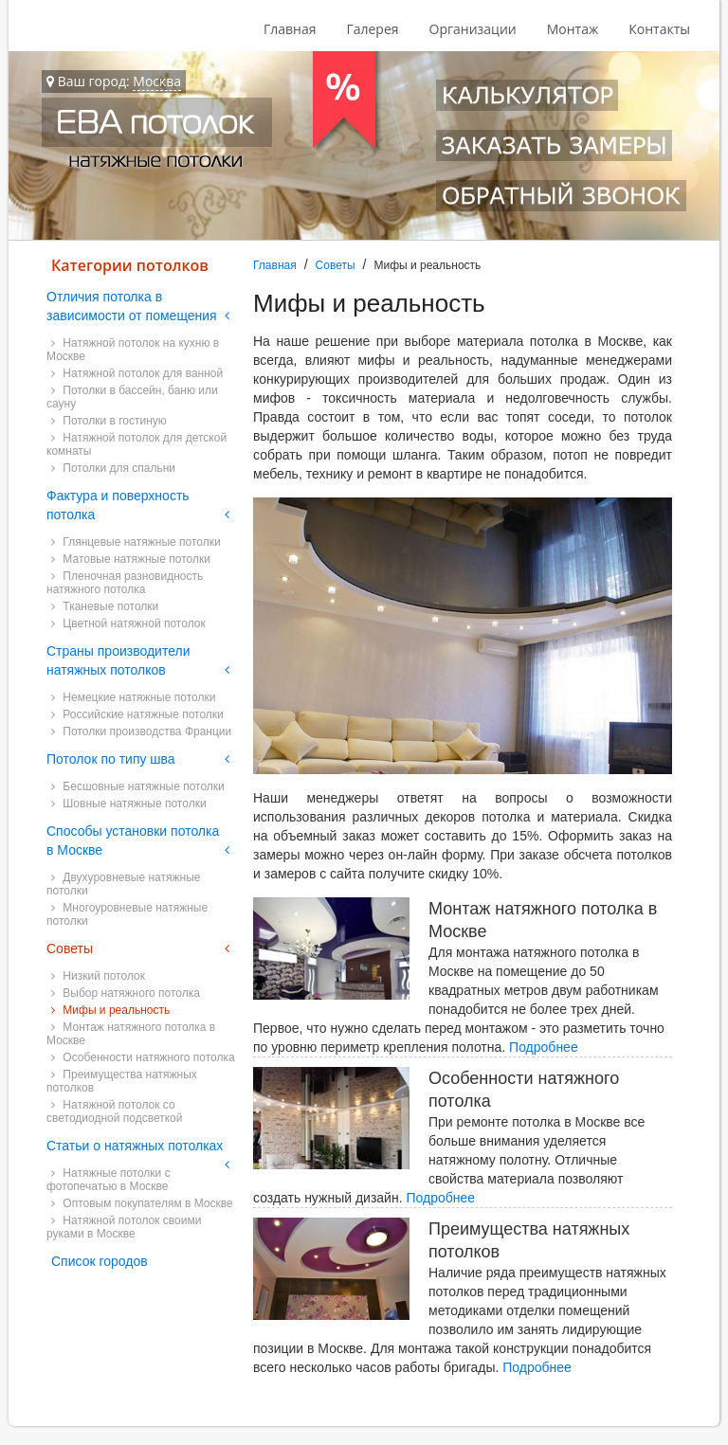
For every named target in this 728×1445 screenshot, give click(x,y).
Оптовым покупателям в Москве (142, 1203)
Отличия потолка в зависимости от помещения (131, 306)
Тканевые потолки (104, 606)
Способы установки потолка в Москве (132, 840)
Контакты (659, 29)
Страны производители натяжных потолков (118, 660)
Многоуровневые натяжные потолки (127, 914)
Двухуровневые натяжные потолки (123, 884)
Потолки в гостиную (109, 420)
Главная (290, 29)
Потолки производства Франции (141, 731)
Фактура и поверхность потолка (118, 505)
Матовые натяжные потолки (130, 559)
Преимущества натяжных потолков (121, 1081)
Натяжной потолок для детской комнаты (136, 444)
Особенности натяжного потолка (143, 1057)
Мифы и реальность (110, 1010)
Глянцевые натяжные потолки (136, 542)
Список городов (99, 1261)
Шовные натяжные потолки (129, 803)
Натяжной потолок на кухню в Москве (132, 349)
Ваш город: (113, 81)
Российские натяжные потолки (137, 714)
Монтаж (573, 29)
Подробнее (543, 1047)
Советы (335, 265)
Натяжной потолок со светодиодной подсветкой (114, 1111)
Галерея (372, 29)
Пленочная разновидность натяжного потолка (124, 582)
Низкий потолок (98, 976)
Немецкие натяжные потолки (133, 697)
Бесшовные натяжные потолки (138, 786)
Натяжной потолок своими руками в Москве (123, 1227)
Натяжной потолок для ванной (137, 373)
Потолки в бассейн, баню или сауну (132, 397)
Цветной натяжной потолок (128, 623)
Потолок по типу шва (110, 759)
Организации (473, 29)
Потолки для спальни (113, 468)
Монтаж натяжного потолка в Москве (130, 1034)
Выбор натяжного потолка (125, 993)
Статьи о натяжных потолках (134, 1145)
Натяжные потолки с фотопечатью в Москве (108, 1179)
